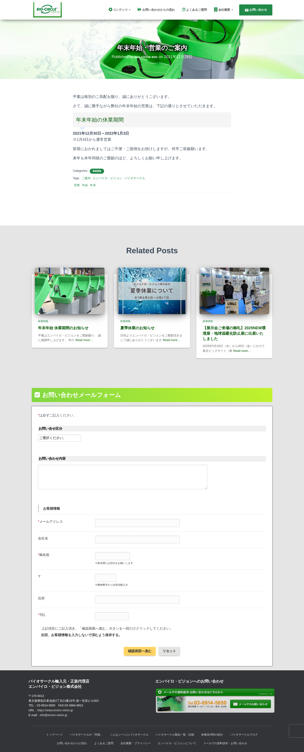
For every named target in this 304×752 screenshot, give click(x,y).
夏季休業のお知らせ (137, 319)
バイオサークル (134, 180)
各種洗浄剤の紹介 (216, 725)
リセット (169, 642)
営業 (77, 187)
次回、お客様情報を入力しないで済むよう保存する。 (81, 626)
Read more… (84, 331)
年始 (85, 187)
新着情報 (97, 173)
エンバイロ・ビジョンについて (178, 734)
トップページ (48, 725)
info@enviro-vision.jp (53, 706)
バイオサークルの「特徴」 (82, 725)
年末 (93, 187)
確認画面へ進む (140, 642)
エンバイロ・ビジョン (107, 180)
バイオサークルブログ (250, 725)
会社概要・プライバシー (134, 734)
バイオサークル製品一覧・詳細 (176, 725)
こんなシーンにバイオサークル (127, 725)
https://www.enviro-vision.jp (55, 701)
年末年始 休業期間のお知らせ (63, 319)
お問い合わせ (255, 11)
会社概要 (223, 10)
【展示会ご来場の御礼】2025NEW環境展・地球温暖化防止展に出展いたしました (234, 324)
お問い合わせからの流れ (156, 10)
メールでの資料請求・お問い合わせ (230, 734)
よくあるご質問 (194, 10)
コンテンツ (120, 10)
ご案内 (86, 180)
